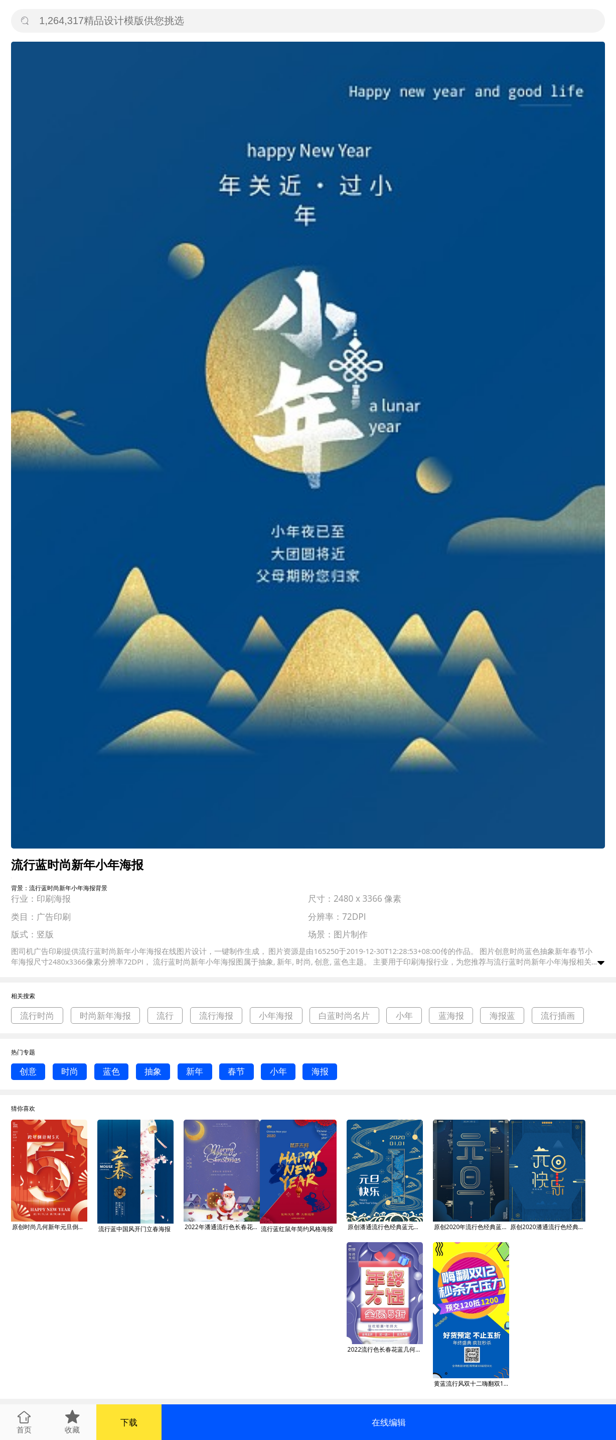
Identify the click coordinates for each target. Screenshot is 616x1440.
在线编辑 (389, 1422)
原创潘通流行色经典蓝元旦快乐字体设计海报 (385, 1227)
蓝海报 (451, 1015)
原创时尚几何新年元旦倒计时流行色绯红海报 (49, 1227)
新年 (194, 1071)
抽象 (153, 1071)
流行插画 (558, 1015)
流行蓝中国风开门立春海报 (134, 1229)
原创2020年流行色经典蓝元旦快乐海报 (471, 1227)
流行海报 (216, 1015)
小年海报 (276, 1015)
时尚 (69, 1071)
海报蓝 (502, 1015)
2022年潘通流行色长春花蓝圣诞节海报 (222, 1227)
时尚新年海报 (105, 1015)
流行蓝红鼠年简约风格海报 (297, 1229)
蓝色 (111, 1071)
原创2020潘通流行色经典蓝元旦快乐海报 (547, 1227)
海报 (320, 1071)
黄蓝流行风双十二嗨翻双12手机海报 (471, 1383)
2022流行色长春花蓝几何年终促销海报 (385, 1349)
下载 (128, 1422)
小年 (404, 1015)
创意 (28, 1071)
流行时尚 (37, 1015)
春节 (236, 1071)
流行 (165, 1015)
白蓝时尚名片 (344, 1015)
